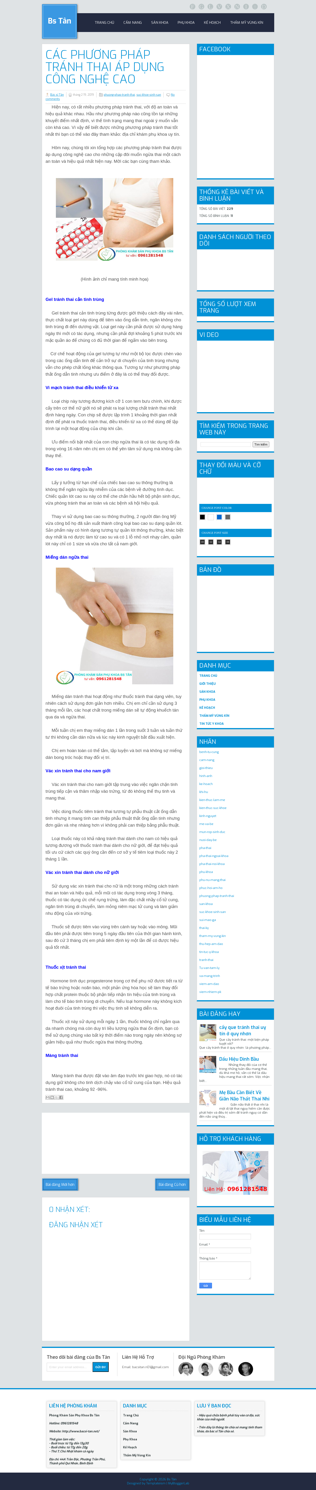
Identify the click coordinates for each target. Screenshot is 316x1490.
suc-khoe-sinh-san (148, 95)
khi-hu (203, 792)
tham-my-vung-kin (212, 936)
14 (219, 541)
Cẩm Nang (132, 22)
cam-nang (206, 760)
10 (202, 541)
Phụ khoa (186, 22)
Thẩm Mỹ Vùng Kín (246, 22)
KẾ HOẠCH (207, 708)
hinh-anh (205, 776)
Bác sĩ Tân (57, 95)
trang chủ (104, 22)
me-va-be (206, 824)
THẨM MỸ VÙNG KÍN (214, 716)
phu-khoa (206, 872)
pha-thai (205, 848)
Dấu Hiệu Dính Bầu (239, 1059)
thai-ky (204, 928)
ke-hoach (206, 784)
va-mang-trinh (209, 976)
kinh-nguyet (207, 816)
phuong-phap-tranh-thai (119, 95)
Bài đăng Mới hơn (60, 1184)
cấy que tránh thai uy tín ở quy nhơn (242, 1030)
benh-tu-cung (209, 752)
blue (219, 517)
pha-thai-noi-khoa (212, 864)
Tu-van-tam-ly (209, 968)
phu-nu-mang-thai (212, 880)
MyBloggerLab (178, 1483)
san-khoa (206, 904)
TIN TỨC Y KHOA (211, 724)
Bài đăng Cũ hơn (172, 1184)
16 (228, 541)
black (202, 517)
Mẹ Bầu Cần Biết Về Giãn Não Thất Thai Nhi (244, 1095)
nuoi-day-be (208, 840)
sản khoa (159, 22)
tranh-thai (206, 960)
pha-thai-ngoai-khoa (213, 856)
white (210, 517)
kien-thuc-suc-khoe (213, 808)
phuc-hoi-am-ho (211, 888)
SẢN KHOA (207, 692)
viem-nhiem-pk (210, 992)
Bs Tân (59, 21)
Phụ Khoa (130, 1439)
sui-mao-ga (207, 920)
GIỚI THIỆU (207, 684)
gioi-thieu (206, 768)
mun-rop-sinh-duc (212, 832)
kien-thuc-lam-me (212, 800)
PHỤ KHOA (207, 700)
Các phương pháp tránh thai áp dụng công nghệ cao (105, 67)
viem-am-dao (209, 984)
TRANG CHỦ (208, 676)
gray (227, 517)
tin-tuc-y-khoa (209, 952)
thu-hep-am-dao (211, 944)
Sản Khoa (130, 1431)
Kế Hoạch (212, 22)
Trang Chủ (131, 1415)
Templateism (156, 1483)
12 (211, 541)
